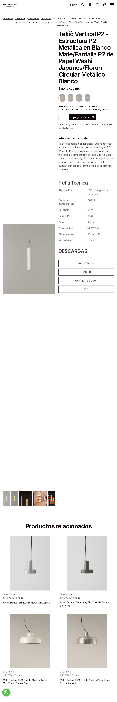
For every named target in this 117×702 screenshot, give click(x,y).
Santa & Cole (72, 109)
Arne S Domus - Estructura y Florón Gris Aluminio (26, 608)
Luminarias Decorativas (20, 20)
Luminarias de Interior (33, 20)
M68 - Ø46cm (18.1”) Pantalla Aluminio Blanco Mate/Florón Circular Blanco (25, 687)
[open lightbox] (29, 259)
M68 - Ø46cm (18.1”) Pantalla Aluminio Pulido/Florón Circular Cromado (85, 687)
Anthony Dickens (101, 109)
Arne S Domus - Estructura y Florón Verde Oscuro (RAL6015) (84, 609)
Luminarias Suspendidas (47, 20)
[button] (97, 4)
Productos (8, 18)
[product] (30, 569)
